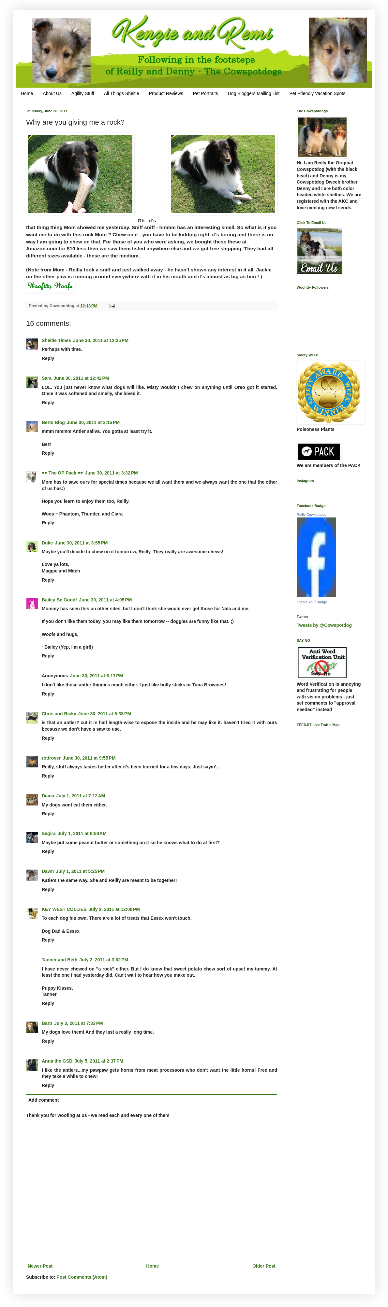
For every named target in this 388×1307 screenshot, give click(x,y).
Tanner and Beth (59, 959)
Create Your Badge (312, 602)
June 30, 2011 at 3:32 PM (111, 472)
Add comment (43, 1100)
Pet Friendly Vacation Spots (317, 93)
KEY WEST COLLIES (64, 909)
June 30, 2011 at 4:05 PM (105, 599)
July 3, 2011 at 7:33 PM (78, 1023)
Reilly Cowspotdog (311, 514)
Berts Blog (53, 422)
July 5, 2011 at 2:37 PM (98, 1061)
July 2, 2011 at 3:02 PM (103, 959)
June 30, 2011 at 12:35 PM (100, 340)
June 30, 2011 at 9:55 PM (89, 758)
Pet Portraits (205, 93)
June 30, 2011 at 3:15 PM (93, 422)
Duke (47, 542)
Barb (47, 1023)
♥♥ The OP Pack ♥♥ (62, 472)
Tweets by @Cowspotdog (324, 625)
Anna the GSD (57, 1061)
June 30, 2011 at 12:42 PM (81, 378)
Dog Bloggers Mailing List (254, 93)
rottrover (51, 758)
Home (27, 93)
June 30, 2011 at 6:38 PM (104, 713)
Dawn (48, 871)
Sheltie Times (56, 340)
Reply (48, 358)
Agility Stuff (82, 93)
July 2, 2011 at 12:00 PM (114, 909)
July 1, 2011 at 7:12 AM (80, 795)
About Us (52, 93)
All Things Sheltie (121, 93)
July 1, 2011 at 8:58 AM (82, 833)
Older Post (264, 1266)
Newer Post (40, 1266)
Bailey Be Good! (59, 599)
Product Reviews (166, 93)
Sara (47, 378)
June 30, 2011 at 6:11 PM (96, 675)
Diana (48, 795)
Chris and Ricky (59, 713)
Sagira (49, 833)
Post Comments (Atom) (81, 1277)
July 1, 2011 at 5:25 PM (80, 871)
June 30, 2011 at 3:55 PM (81, 542)
